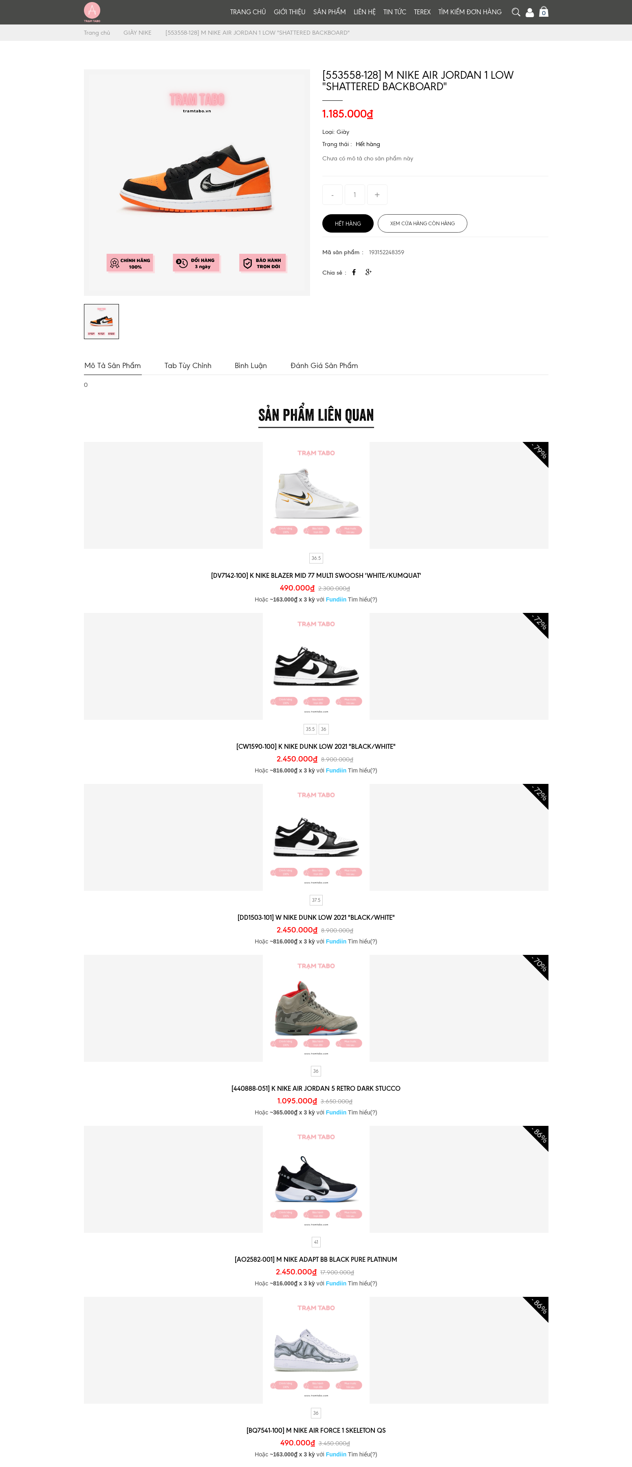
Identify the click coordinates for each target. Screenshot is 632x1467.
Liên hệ (365, 12)
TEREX (422, 12)
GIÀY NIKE (139, 32)
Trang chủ (248, 12)
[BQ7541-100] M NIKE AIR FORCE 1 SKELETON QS (316, 1429)
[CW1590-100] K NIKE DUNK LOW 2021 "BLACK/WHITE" (316, 745)
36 (323, 728)
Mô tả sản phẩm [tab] (112, 364)
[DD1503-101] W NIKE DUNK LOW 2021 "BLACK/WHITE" (316, 916)
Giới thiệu (290, 12)
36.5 (316, 557)
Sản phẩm (329, 12)
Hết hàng (368, 144)
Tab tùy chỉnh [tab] (186, 364)
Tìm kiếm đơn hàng (470, 12)
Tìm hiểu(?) (362, 598)
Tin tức (394, 12)
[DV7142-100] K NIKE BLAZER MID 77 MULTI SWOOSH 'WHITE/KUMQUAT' (316, 574)
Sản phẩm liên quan (316, 412)
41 (316, 1241)
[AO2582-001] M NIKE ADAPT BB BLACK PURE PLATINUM (316, 1258)
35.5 (310, 728)
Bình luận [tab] (247, 364)
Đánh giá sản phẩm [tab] (319, 364)
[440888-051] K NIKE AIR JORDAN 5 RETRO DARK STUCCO (316, 1087)
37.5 (316, 899)
